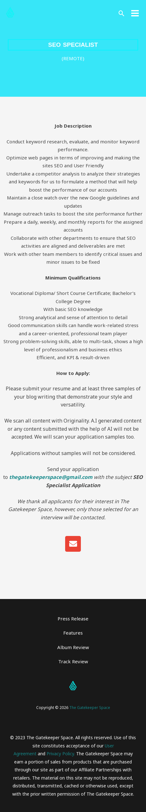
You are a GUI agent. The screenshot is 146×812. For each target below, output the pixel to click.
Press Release (73, 618)
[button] (122, 13)
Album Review (73, 647)
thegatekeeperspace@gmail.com (51, 477)
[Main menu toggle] (135, 13)
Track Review (73, 661)
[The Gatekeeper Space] (10, 13)
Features (73, 633)
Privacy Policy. (61, 754)
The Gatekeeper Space (89, 707)
